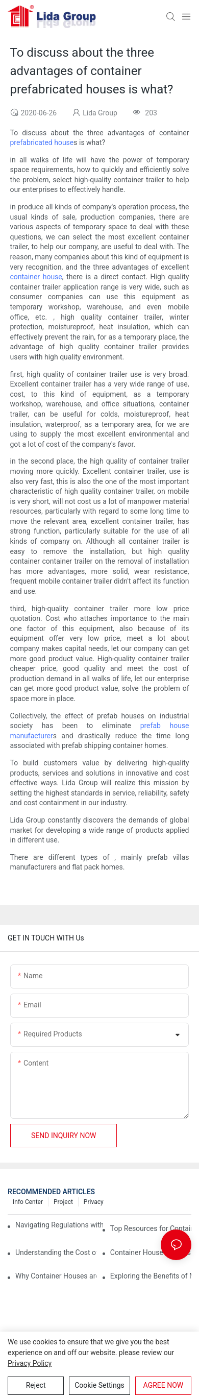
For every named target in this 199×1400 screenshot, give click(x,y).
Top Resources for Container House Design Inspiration (150, 1228)
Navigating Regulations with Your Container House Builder (59, 1225)
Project (63, 1201)
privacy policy (30, 1363)
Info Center (28, 1201)
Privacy (94, 1201)
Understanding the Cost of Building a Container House (55, 1252)
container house (36, 277)
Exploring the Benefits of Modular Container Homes (150, 1276)
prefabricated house (42, 142)
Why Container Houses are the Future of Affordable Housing (55, 1276)
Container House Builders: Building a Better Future (150, 1252)
